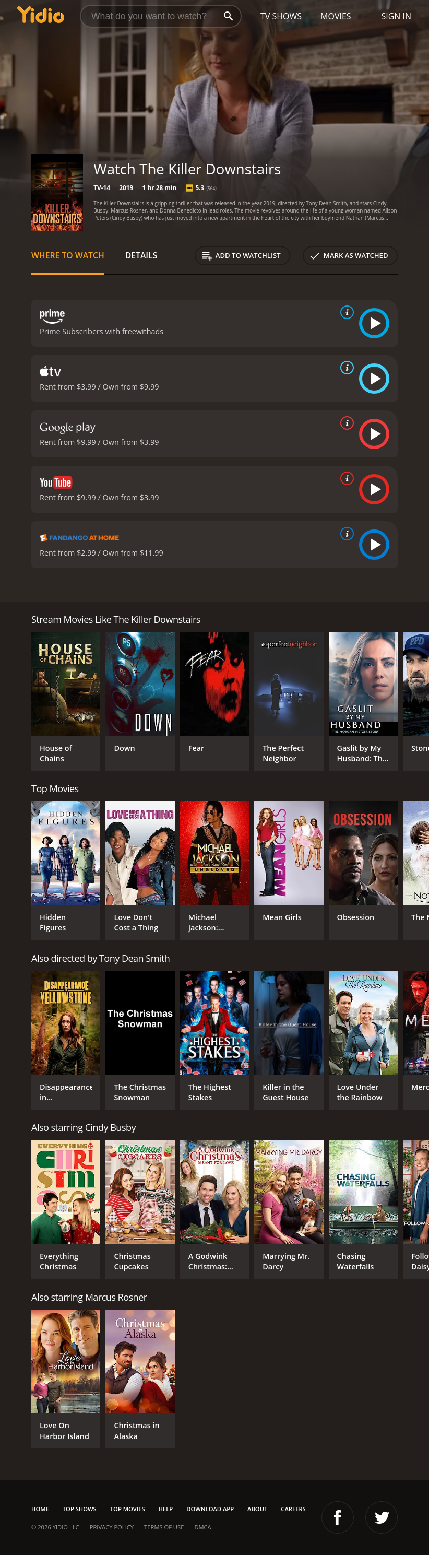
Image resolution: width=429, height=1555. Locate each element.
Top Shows (80, 1509)
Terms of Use (164, 1527)
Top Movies (127, 1509)
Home (40, 1509)
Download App (210, 1509)
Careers (293, 1509)
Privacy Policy (112, 1527)
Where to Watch (67, 255)
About (257, 1509)
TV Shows (281, 16)
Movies (335, 16)
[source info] (345, 312)
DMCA (202, 1527)
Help (166, 1509)
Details (141, 255)
